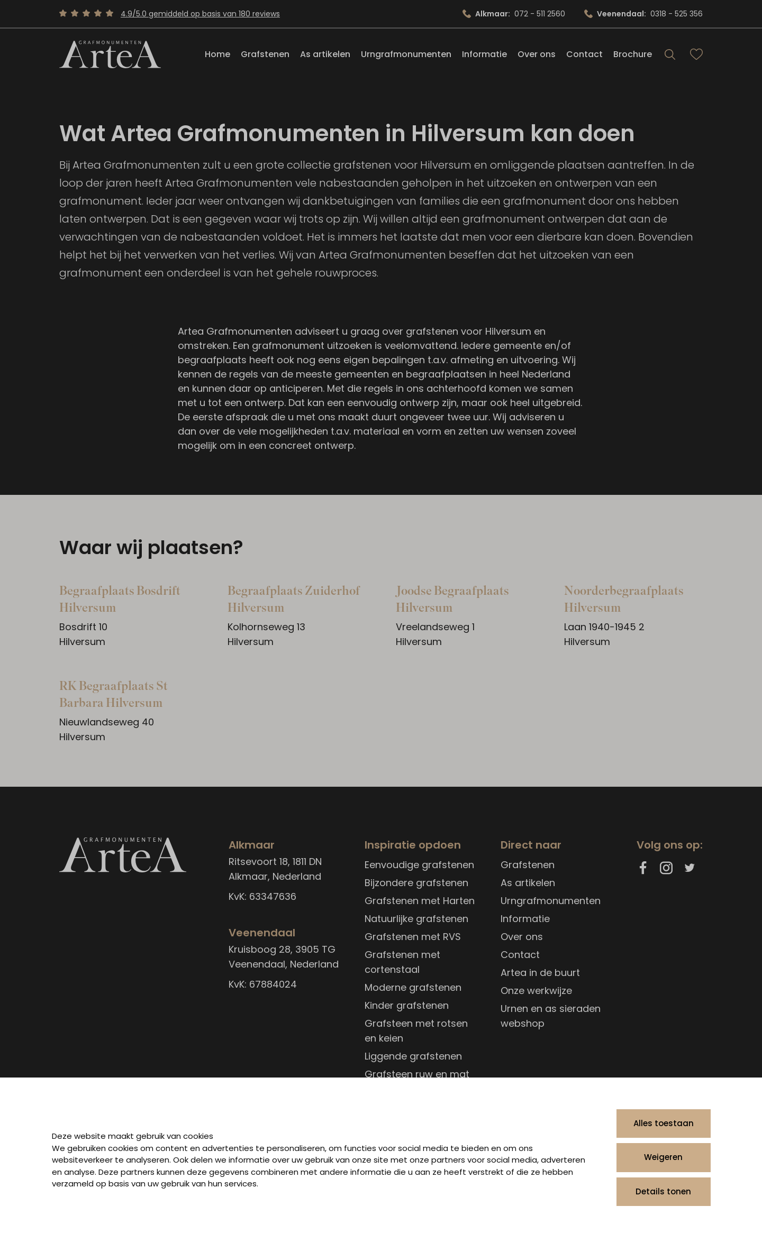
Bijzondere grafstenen (416, 882)
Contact (584, 55)
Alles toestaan (663, 1123)
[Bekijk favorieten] (696, 55)
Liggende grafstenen (413, 1056)
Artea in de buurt (540, 972)
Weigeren (663, 1157)
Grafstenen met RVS (413, 936)
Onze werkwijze (536, 990)
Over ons (537, 55)
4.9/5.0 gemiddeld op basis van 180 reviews (200, 13)
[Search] (670, 55)
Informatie (484, 55)
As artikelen (325, 55)
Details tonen (663, 1191)
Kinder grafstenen (407, 1005)
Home (217, 55)
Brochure (632, 55)
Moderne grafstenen (413, 987)
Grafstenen (265, 55)
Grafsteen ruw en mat (417, 1074)
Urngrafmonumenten (406, 55)
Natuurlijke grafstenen (416, 918)
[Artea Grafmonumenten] (110, 55)
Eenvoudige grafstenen (419, 864)
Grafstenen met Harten (420, 900)
